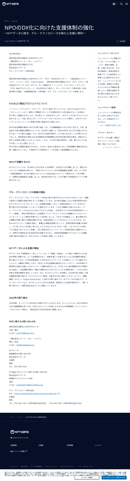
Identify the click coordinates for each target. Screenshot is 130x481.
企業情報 (13, 445)
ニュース (14, 21)
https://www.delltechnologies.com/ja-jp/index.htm (35, 393)
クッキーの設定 (86, 477)
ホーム (7, 21)
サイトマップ (14, 466)
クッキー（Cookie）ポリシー (85, 466)
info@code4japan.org (25, 345)
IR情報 (41, 445)
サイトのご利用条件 (36, 466)
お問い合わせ (24, 466)
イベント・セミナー (113, 147)
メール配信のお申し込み (111, 125)
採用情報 (70, 445)
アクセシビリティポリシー (67, 466)
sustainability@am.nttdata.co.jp (29, 385)
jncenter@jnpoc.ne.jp (25, 333)
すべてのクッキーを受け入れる (114, 477)
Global (20, 438)
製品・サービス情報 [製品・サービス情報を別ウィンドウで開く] (17, 451)
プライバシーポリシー (51, 466)
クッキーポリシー (96, 475)
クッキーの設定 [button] (59, 475)
